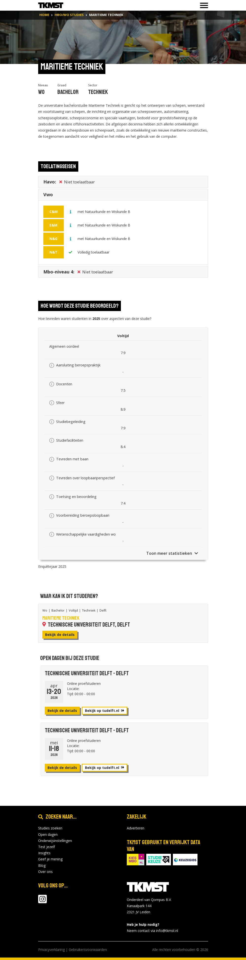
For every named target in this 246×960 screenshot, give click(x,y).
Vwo (48, 195)
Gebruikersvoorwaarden (88, 949)
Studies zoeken (50, 828)
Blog (42, 865)
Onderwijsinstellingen (55, 840)
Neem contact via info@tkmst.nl (152, 930)
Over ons (45, 871)
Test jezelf (46, 846)
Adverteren (135, 828)
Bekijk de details (60, 634)
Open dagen (48, 834)
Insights (44, 853)
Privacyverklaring (51, 949)
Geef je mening (50, 859)
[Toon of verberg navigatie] (202, 5)
